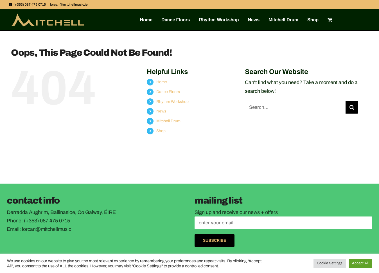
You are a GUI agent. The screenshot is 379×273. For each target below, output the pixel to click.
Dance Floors (168, 92)
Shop (161, 131)
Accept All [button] (360, 263)
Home (161, 82)
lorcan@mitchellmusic (46, 229)
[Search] (352, 107)
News (161, 111)
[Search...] (295, 107)
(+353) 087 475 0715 (47, 221)
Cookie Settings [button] (329, 263)
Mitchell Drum (168, 121)
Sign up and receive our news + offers (236, 212)
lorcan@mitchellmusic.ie (69, 4)
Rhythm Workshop (172, 102)
